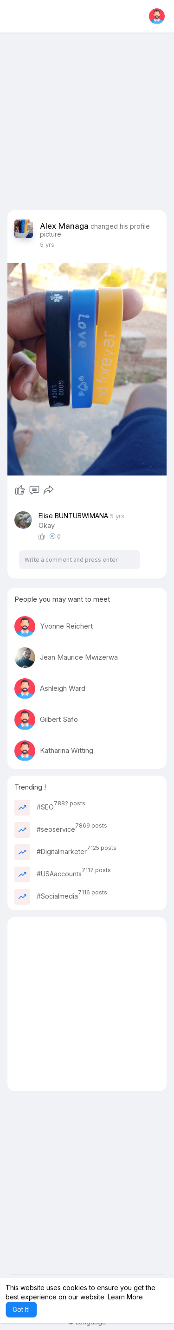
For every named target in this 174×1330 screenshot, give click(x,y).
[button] (156, 16)
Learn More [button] (125, 1297)
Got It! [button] (21, 1309)
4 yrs (47, 244)
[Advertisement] (87, 123)
